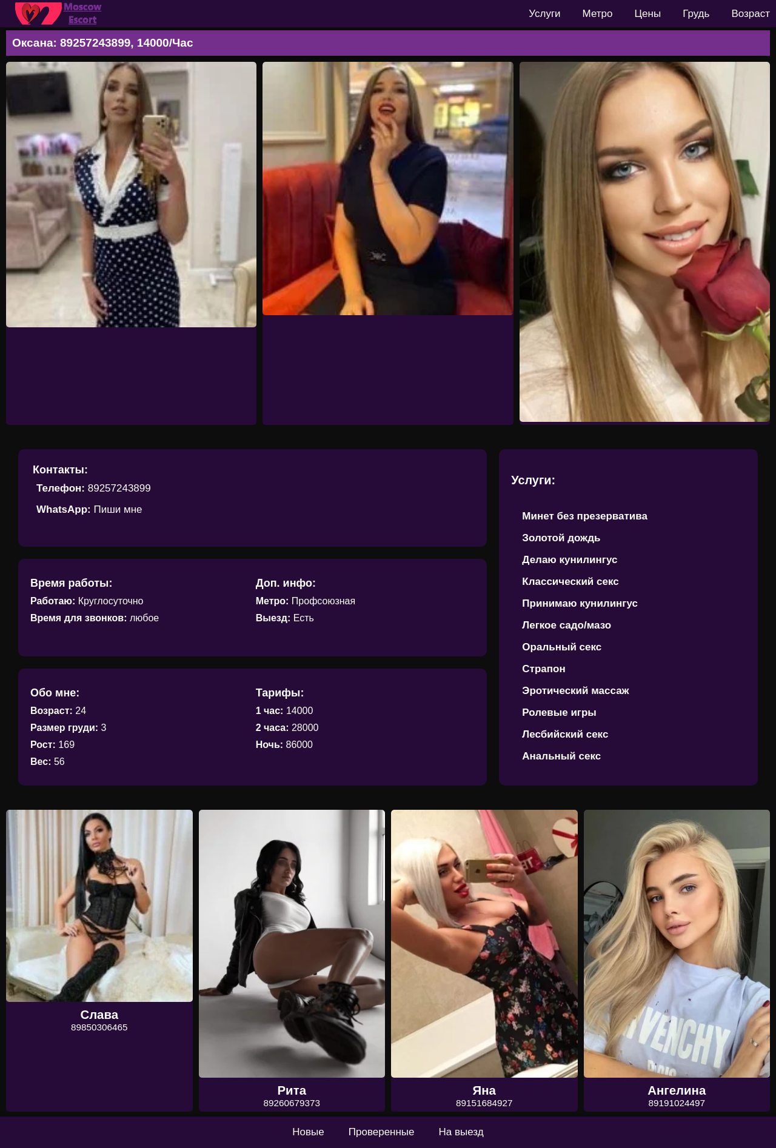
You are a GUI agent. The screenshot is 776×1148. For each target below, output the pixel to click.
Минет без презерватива (584, 516)
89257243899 (119, 488)
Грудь (696, 13)
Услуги (544, 13)
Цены (648, 13)
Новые (308, 1132)
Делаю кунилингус (569, 560)
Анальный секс (561, 756)
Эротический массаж (575, 690)
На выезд (461, 1132)
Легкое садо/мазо (566, 625)
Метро (598, 13)
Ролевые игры (559, 712)
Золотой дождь (561, 538)
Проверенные (382, 1132)
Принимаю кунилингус (580, 603)
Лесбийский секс (565, 734)
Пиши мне (117, 509)
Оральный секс (561, 647)
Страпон (543, 669)
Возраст (750, 13)
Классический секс (570, 581)
